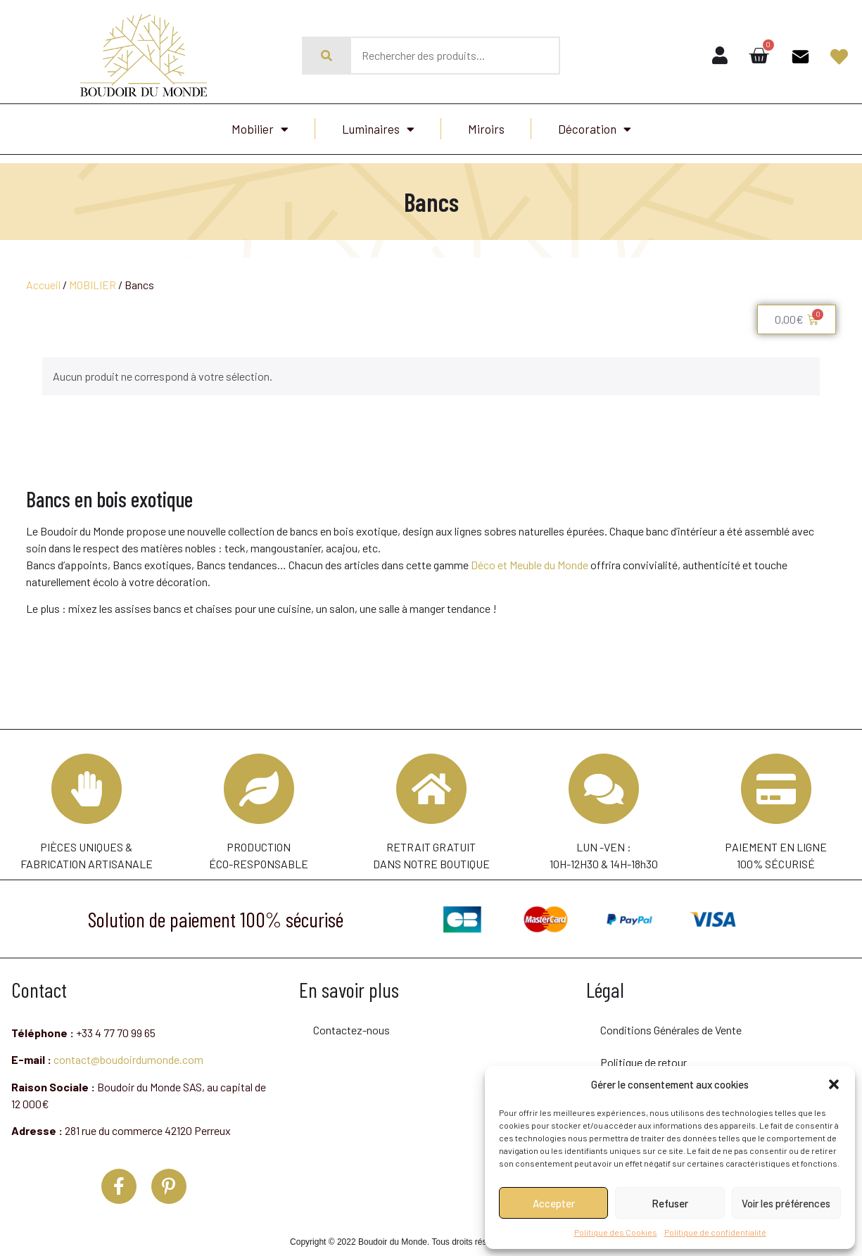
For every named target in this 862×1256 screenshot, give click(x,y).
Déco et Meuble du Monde (529, 564)
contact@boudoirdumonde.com (128, 1051)
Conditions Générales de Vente (671, 1022)
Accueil (43, 284)
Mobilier (260, 129)
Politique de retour (643, 1054)
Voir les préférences (786, 1203)
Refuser (670, 1203)
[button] (834, 1084)
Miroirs (486, 129)
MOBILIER (92, 284)
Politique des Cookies (615, 1232)
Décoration (594, 129)
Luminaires (378, 129)
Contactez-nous (351, 1022)
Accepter (554, 1203)
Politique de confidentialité (715, 1232)
